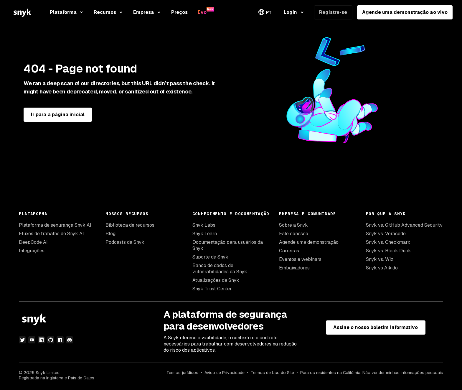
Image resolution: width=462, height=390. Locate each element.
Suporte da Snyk (210, 257)
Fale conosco (293, 234)
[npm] (60, 339)
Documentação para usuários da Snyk (227, 245)
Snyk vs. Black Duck (388, 251)
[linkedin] (41, 339)
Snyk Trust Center (212, 289)
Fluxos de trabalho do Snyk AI (51, 234)
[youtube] (31, 339)
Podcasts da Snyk (124, 242)
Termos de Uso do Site (272, 372)
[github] (50, 339)
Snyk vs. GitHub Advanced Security (404, 225)
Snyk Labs (203, 225)
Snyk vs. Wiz (379, 259)
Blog (110, 234)
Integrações (31, 251)
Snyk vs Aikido (382, 268)
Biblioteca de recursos (129, 225)
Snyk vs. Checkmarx (388, 242)
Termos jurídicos (182, 372)
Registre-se (333, 12)
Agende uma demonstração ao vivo (405, 12)
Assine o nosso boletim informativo (375, 327)
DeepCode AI (33, 242)
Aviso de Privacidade (224, 372)
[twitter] (22, 339)
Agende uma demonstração (309, 242)
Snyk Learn (204, 234)
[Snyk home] (22, 12)
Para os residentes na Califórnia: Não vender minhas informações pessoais (371, 372)
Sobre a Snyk (293, 225)
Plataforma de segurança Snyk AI (55, 225)
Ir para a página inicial (58, 114)
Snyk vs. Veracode (386, 234)
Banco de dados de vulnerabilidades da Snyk (219, 268)
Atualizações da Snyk (215, 280)
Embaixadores (294, 268)
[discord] (69, 339)
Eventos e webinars (300, 259)
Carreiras (289, 251)
